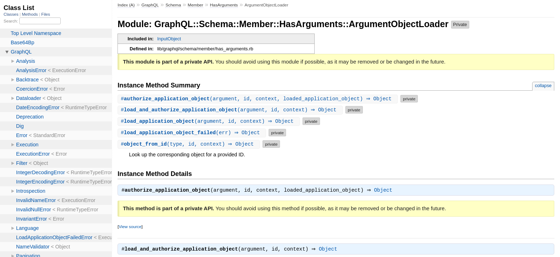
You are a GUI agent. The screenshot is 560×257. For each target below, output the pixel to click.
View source (130, 227)
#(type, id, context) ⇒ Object (190, 144)
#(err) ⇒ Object (193, 132)
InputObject (169, 38)
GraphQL (150, 4)
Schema (173, 4)
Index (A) (126, 4)
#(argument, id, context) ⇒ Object (231, 109)
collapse (543, 85)
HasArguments (224, 4)
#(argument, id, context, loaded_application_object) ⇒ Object (258, 98)
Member (195, 4)
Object (385, 191)
